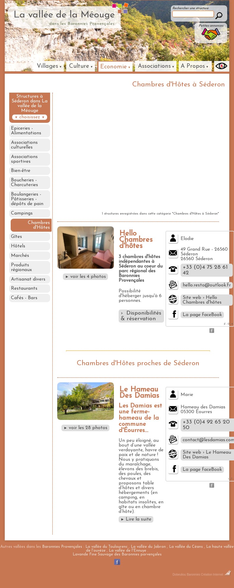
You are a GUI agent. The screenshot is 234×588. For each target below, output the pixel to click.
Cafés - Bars (24, 303)
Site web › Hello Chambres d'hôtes (202, 300)
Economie (113, 67)
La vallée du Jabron (148, 547)
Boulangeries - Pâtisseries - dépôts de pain (27, 201)
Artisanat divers (28, 283)
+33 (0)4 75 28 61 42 (205, 270)
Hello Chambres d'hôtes (136, 240)
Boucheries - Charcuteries (24, 184)
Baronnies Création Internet (209, 574)
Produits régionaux (21, 271)
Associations (154, 66)
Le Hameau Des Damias (139, 392)
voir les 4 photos (85, 276)
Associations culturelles (24, 145)
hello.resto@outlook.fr (207, 285)
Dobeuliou (179, 574)
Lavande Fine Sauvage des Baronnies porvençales (117, 554)
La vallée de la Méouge (64, 15)
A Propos (193, 66)
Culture (79, 66)
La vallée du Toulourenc (106, 547)
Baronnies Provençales (62, 547)
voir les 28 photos (85, 428)
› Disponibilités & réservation (141, 316)
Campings (22, 215)
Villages (47, 66)
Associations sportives (24, 160)
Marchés (20, 259)
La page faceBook (202, 314)
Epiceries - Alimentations (26, 131)
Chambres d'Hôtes (39, 227)
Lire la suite (136, 519)
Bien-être (20, 172)
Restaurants (24, 293)
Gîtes (16, 239)
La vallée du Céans (186, 547)
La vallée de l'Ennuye (127, 550)
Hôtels (18, 249)
